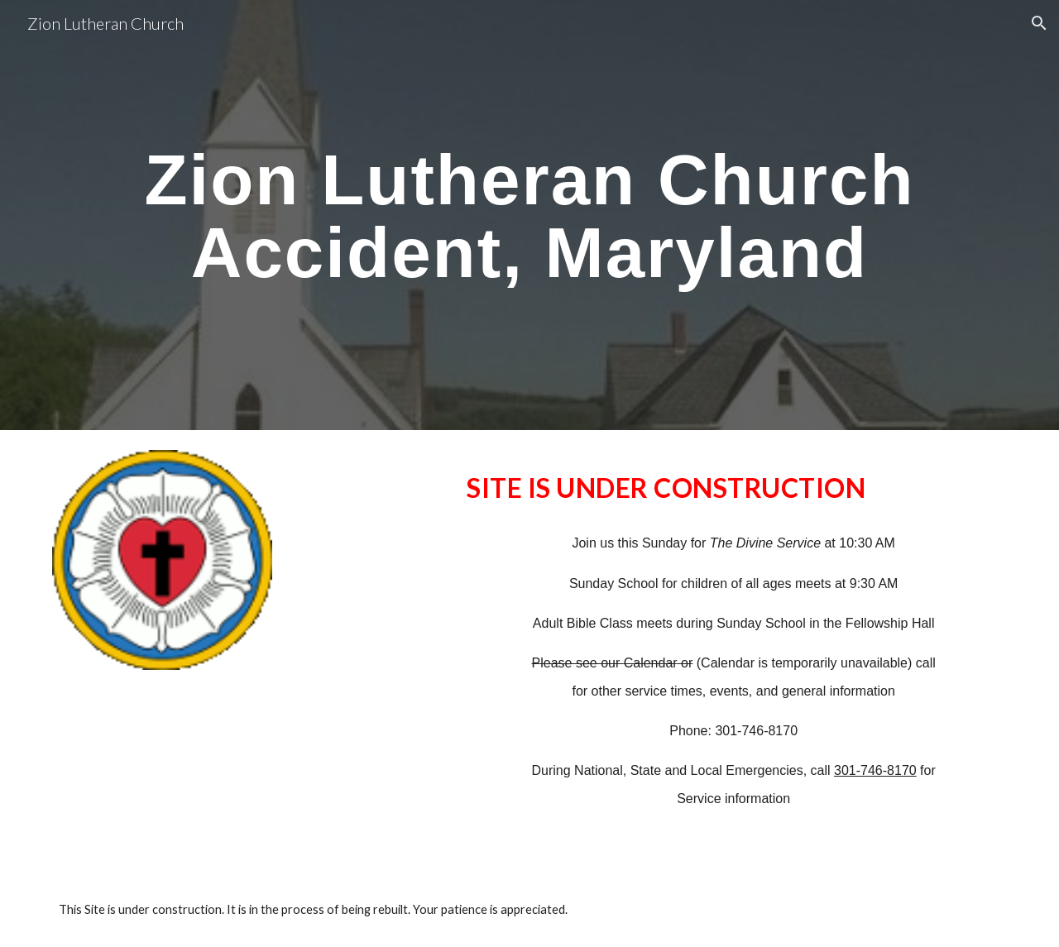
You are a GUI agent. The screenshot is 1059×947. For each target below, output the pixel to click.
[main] (529, 215)
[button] (1039, 23)
